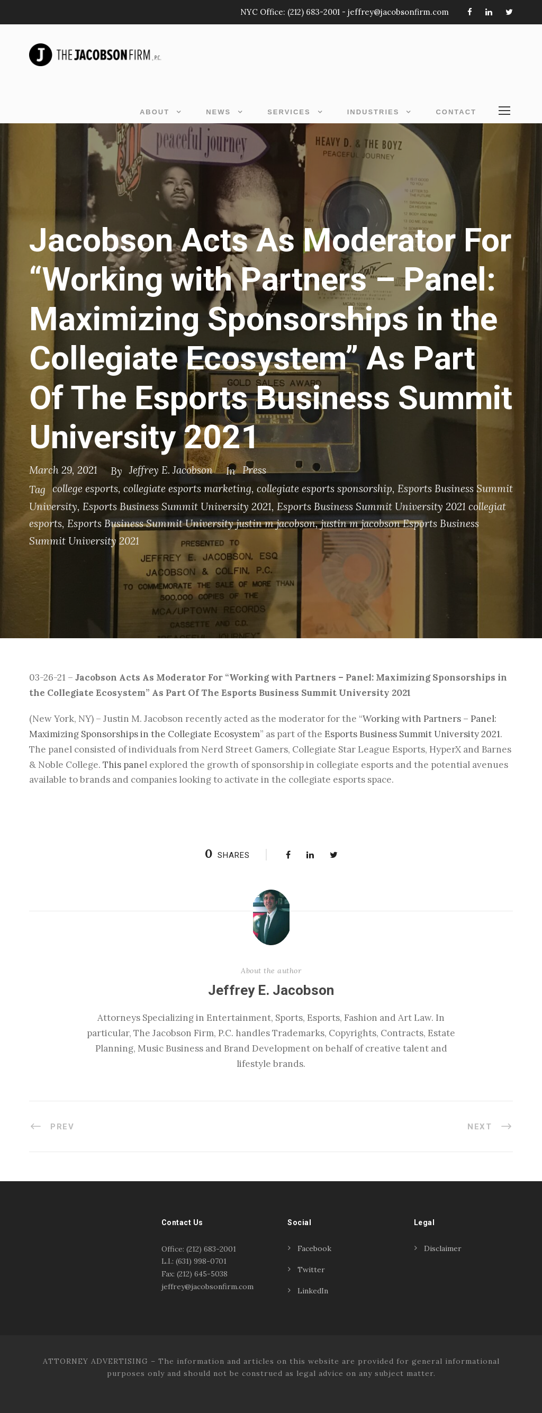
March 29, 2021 (63, 470)
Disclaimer (443, 1248)
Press (254, 470)
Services (289, 112)
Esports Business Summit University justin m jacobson (191, 523)
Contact (456, 112)
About (154, 112)
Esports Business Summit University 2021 (177, 506)
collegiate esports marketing (187, 488)
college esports (85, 488)
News (218, 112)
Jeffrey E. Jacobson (171, 470)
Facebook (314, 1248)
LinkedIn (312, 1291)
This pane (123, 765)
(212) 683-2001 (313, 12)
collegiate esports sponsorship (324, 488)
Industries (373, 112)
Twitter (311, 1269)
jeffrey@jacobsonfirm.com (398, 12)
